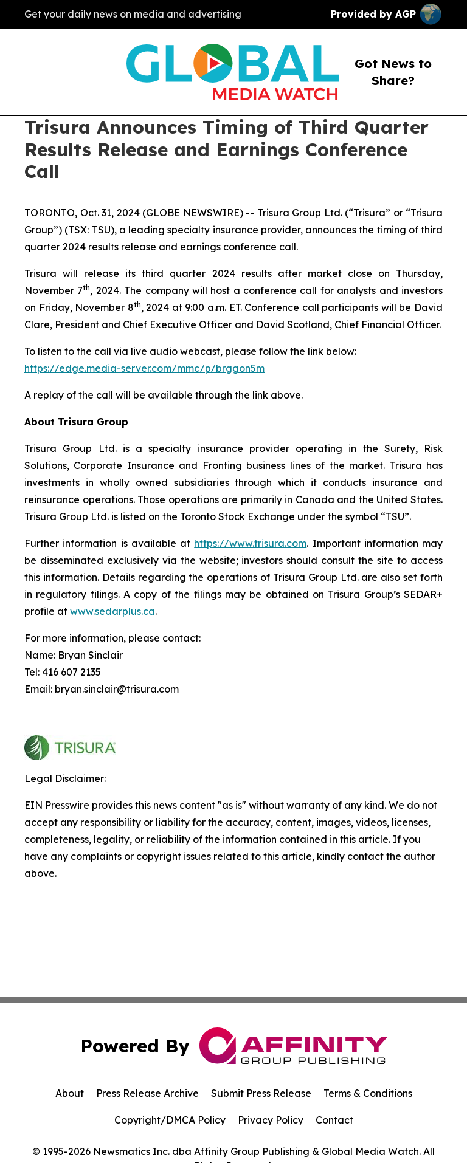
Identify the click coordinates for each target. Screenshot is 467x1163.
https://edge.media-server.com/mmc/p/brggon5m (144, 368)
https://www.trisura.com (250, 543)
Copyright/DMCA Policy (170, 1120)
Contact (334, 1120)
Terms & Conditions (367, 1093)
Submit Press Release (261, 1093)
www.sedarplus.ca (112, 611)
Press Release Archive (147, 1093)
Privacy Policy (270, 1120)
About (69, 1093)
